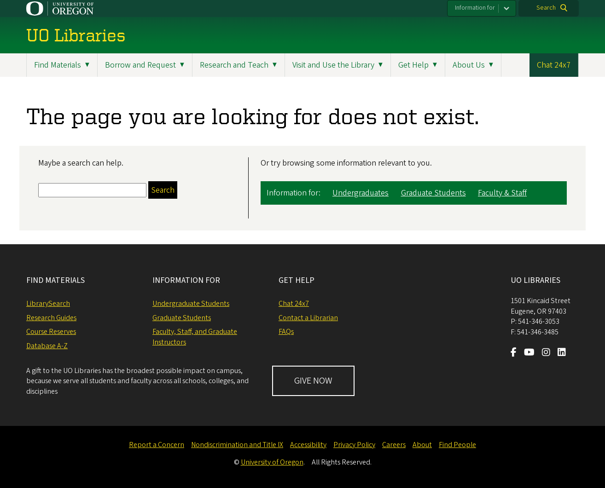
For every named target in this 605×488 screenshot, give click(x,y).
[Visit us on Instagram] (546, 353)
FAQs (286, 332)
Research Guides (51, 318)
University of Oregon (272, 462)
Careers (394, 445)
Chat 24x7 (553, 65)
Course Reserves (51, 332)
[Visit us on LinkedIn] (562, 353)
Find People (457, 445)
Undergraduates (360, 193)
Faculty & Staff (502, 193)
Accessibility (308, 445)
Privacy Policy (354, 445)
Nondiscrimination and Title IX (237, 445)
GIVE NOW (313, 380)
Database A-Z (47, 346)
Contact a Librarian (308, 318)
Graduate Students (433, 193)
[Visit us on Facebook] (513, 353)
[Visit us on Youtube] (529, 353)
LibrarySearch (48, 304)
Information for (475, 7)
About (422, 445)
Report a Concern (156, 445)
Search (546, 7)
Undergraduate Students (190, 304)
